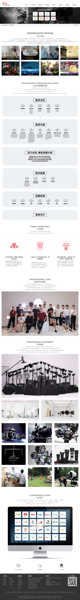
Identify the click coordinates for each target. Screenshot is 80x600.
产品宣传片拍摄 (26, 592)
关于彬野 (33, 5)
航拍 (18, 586)
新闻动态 (61, 5)
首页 (26, 5)
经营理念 (10, 578)
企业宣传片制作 (20, 592)
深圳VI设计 (55, 592)
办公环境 (10, 579)
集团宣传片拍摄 (44, 592)
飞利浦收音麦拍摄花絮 (32, 583)
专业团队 (4, 579)
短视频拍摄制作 (67, 592)
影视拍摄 (40, 5)
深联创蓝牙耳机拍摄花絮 (32, 586)
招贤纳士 (68, 5)
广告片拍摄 (11, 25)
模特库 (53, 5)
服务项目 (6, 25)
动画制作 (19, 588)
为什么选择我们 (12, 581)
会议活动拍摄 (20, 581)
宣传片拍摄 (20, 578)
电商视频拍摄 (50, 592)
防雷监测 (72, 592)
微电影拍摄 (20, 584)
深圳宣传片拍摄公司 (13, 592)
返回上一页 (76, 25)
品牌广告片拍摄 (32, 592)
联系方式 (47, 576)
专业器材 (4, 581)
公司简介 (4, 578)
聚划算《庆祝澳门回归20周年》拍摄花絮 (35, 578)
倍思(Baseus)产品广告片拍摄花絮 (34, 581)
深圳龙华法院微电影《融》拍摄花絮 (34, 579)
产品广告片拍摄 (38, 592)
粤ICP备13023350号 (57, 596)
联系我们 (74, 5)
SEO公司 (58, 592)
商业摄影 (62, 592)
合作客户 (4, 583)
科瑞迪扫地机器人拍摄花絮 (32, 584)
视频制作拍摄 (20, 583)
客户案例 (47, 5)
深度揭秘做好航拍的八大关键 (33, 588)
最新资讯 (30, 576)
